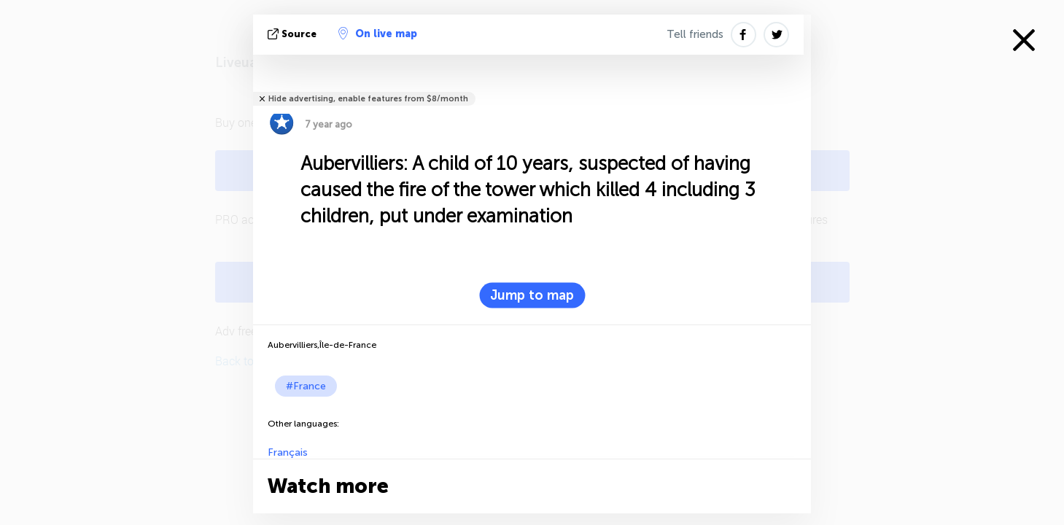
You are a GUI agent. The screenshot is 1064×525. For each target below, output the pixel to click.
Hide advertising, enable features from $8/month (368, 99)
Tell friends (695, 34)
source (294, 33)
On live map (377, 33)
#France (306, 386)
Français (288, 452)
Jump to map (532, 295)
